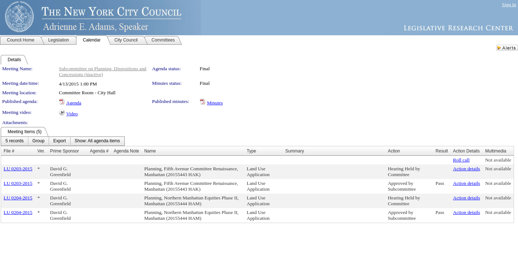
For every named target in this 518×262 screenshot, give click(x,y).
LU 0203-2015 (18, 168)
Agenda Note (126, 151)
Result (441, 151)
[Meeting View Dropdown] (97, 141)
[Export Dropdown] (59, 141)
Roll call (461, 160)
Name (150, 151)
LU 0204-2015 (18, 198)
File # (9, 151)
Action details (466, 168)
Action (394, 151)
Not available (498, 160)
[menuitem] (14, 141)
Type (251, 151)
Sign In (509, 4)
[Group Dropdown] (38, 141)
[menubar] (63, 141)
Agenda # (99, 151)
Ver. (41, 151)
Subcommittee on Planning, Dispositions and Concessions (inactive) (102, 71)
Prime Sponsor (64, 151)
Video (72, 113)
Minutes (215, 103)
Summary (294, 151)
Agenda (73, 103)
